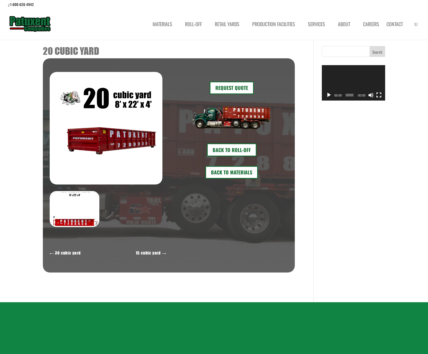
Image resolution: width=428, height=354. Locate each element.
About (344, 25)
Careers (371, 25)
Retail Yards (227, 25)
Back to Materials (231, 172)
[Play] (329, 95)
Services (316, 25)
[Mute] (371, 95)
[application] (353, 83)
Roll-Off (193, 25)
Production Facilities (273, 25)
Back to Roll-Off (232, 149)
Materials (162, 25)
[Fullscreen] (379, 95)
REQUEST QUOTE (231, 87)
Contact (395, 25)
